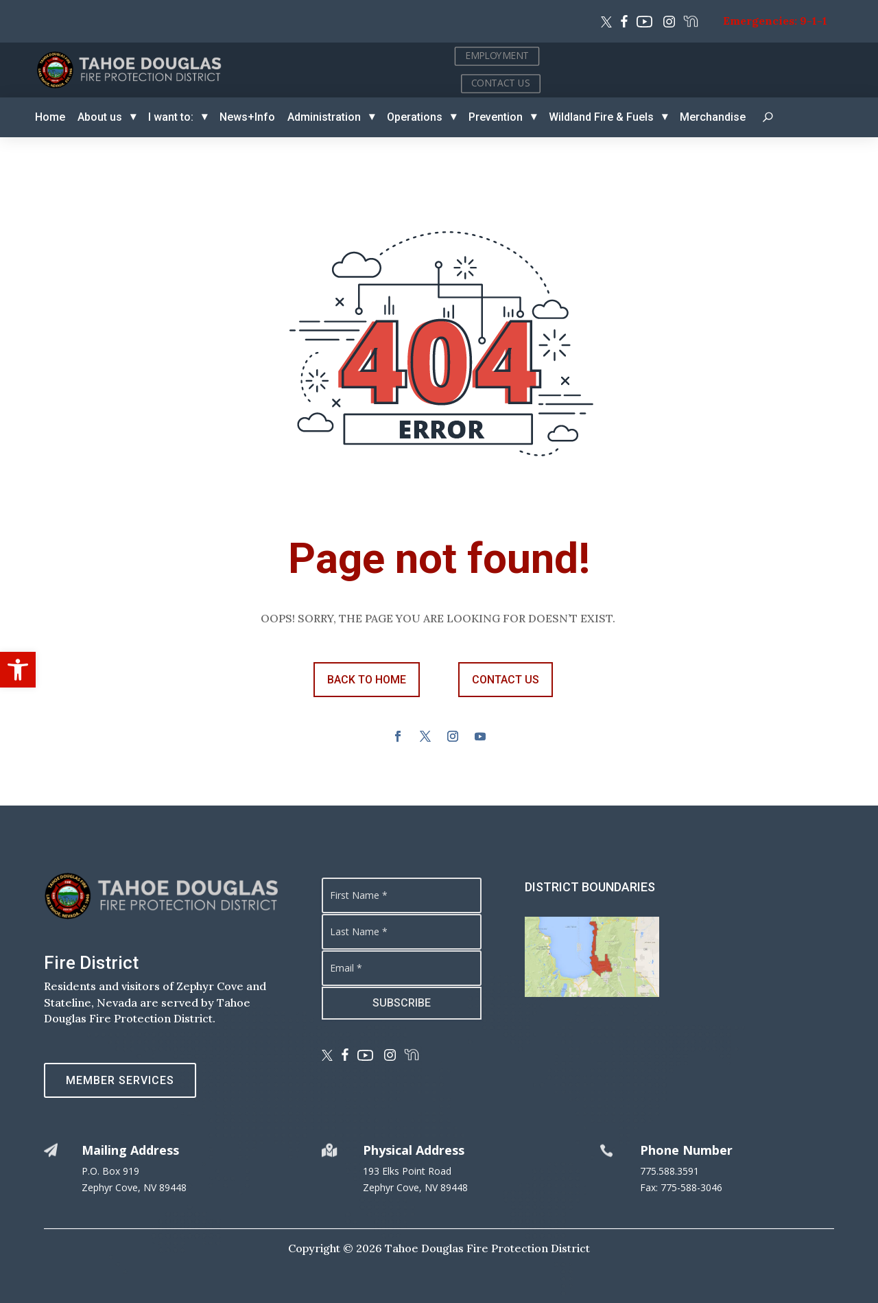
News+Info (247, 117)
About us (100, 117)
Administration (324, 117)
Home (50, 117)
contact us (505, 679)
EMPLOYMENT (780, 55)
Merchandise (713, 117)
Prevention (495, 117)
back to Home (366, 679)
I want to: (170, 117)
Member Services (120, 1080)
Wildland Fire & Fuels (601, 117)
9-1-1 (813, 20)
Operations (414, 117)
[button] (18, 670)
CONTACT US (784, 82)
